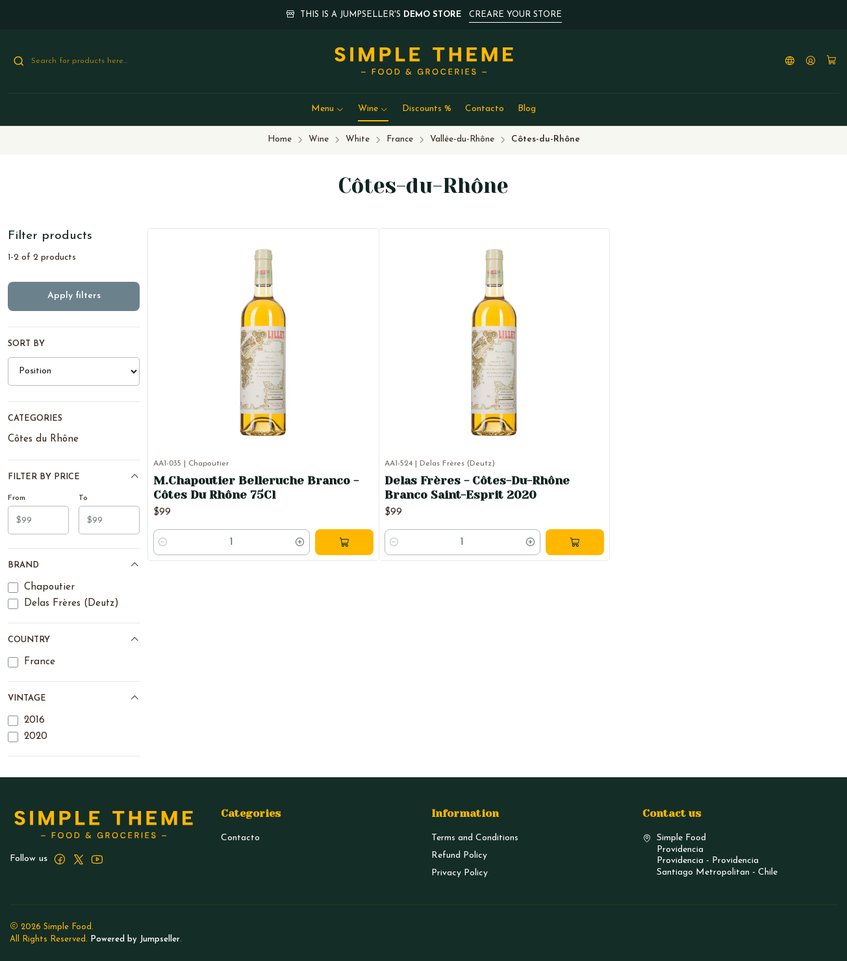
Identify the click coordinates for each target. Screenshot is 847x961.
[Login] (810, 61)
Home (280, 139)
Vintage (74, 698)
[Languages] (789, 61)
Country (74, 639)
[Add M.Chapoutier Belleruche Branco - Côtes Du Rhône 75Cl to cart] (344, 542)
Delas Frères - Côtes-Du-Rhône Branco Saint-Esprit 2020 (477, 487)
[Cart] (831, 61)
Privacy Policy (459, 873)
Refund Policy (459, 855)
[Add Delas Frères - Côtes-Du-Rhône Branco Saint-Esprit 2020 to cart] (575, 542)
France (399, 139)
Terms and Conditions (474, 838)
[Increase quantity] (300, 542)
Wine (319, 139)
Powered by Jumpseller (135, 939)
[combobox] (79, 61)
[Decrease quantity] (163, 542)
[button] (327, 109)
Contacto (240, 838)
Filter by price (74, 476)
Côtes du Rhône (43, 439)
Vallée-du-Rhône (462, 139)
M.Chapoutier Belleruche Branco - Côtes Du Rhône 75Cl (256, 487)
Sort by (26, 344)
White (358, 139)
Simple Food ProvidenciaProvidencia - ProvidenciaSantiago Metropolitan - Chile (709, 855)
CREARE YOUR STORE (515, 14)
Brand (74, 564)
